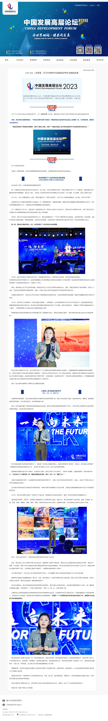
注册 (98, 5)
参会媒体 (86, 60)
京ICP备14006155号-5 (8, 715)
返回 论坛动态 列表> (89, 70)
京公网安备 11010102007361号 (27, 715)
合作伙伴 (100, 60)
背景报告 (33, 60)
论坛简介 (20, 60)
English (92, 5)
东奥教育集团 (48, 715)
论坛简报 (73, 60)
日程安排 (46, 60)
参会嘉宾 (60, 60)
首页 (6, 60)
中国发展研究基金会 (81, 5)
